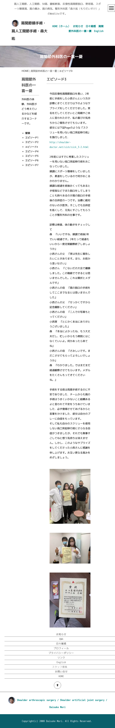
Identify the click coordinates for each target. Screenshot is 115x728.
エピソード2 (31, 142)
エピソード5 (31, 156)
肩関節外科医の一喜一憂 (44, 71)
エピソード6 (31, 160)
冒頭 (27, 133)
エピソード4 (31, 151)
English (98, 31)
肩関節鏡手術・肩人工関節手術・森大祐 (29, 30)
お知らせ (78, 26)
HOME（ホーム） (61, 26)
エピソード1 (31, 137)
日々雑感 (91, 26)
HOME (25, 71)
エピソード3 (31, 147)
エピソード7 (31, 165)
